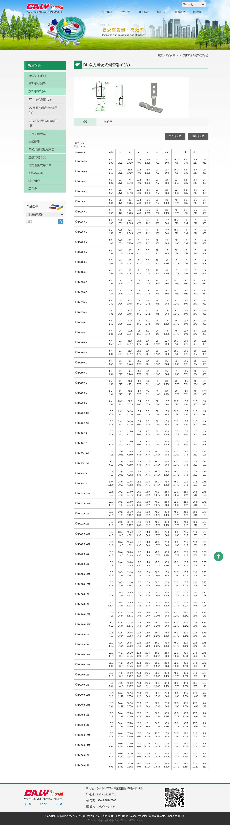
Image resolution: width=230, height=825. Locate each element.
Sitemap (92, 820)
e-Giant (102, 816)
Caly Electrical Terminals (128, 820)
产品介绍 (125, 12)
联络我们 (198, 12)
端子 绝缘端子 (106, 820)
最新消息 (180, 12)
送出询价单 (198, 136)
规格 (85, 121)
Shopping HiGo (175, 816)
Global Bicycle (157, 816)
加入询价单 (175, 136)
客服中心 (162, 12)
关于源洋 (107, 12)
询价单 (108, 121)
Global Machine (139, 816)
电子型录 (143, 12)
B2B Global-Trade (118, 816)
